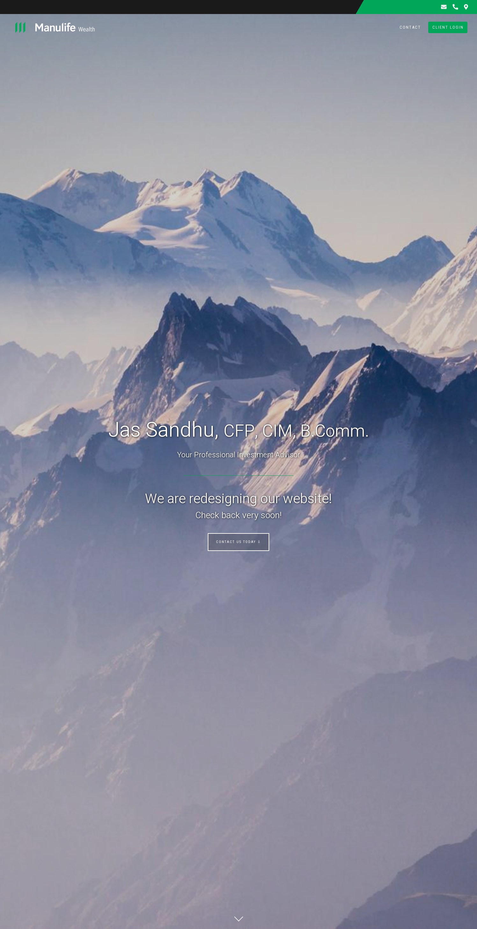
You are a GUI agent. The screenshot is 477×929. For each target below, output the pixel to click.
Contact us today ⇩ (238, 542)
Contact (410, 27)
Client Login (448, 27)
